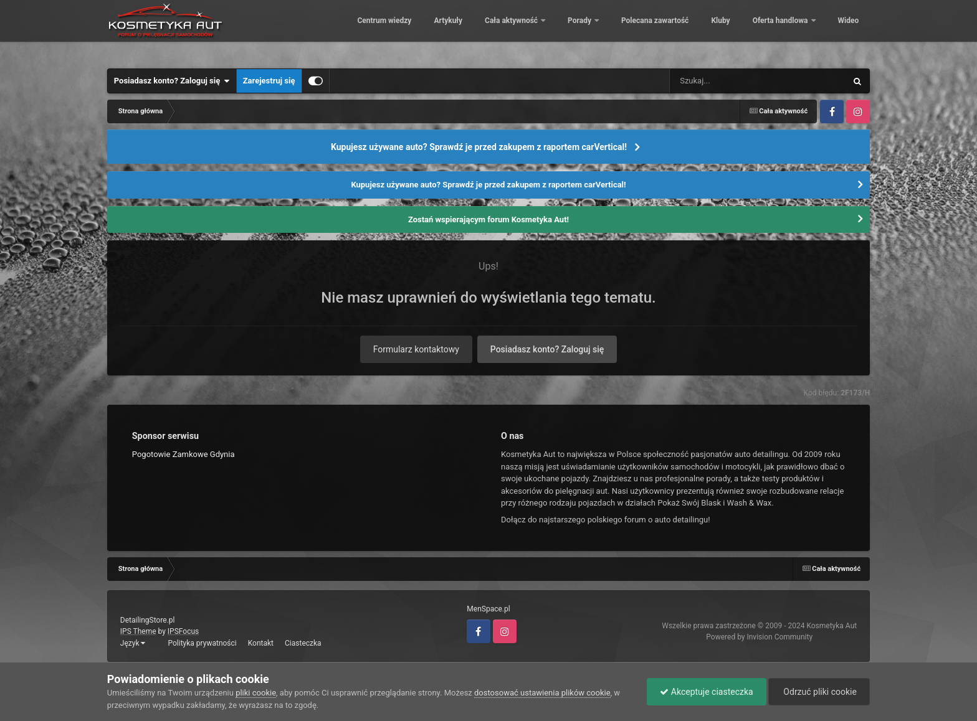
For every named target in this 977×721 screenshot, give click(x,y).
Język (133, 643)
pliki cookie (256, 692)
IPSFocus (183, 631)
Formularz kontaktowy (416, 349)
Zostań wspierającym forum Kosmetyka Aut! (488, 219)
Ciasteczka (303, 643)
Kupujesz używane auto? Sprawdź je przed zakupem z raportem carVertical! (479, 147)
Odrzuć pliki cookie (819, 692)
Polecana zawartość (646, 31)
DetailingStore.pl (147, 620)
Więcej (841, 31)
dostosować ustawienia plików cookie (542, 692)
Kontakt (261, 643)
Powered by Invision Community (759, 637)
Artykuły (439, 31)
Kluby (711, 31)
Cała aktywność (503, 31)
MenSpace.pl (488, 609)
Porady (571, 31)
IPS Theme (138, 631)
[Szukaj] (729, 81)
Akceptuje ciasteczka (706, 692)
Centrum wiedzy (375, 31)
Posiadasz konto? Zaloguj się (172, 81)
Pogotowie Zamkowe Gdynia (183, 454)
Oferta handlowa (772, 31)
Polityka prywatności (202, 643)
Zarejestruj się (269, 80)
